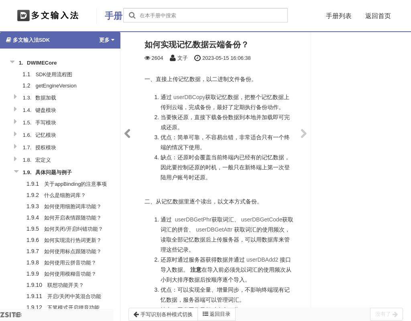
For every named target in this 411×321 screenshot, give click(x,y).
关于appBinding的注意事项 (75, 184)
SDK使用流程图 (54, 74)
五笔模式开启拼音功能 (73, 308)
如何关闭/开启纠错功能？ (73, 229)
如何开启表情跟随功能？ (73, 218)
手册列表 (339, 15)
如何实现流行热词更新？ (73, 240)
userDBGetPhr (193, 219)
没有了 (386, 314)
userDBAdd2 (262, 259)
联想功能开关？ (65, 285)
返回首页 (378, 15)
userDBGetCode (262, 219)
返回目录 (217, 314)
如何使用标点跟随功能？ (73, 251)
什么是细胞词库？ (65, 195)
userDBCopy (189, 97)
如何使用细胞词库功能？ (73, 206)
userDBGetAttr (214, 229)
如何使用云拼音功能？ (70, 263)
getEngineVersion (56, 86)
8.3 (11, 316)
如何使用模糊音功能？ (70, 274)
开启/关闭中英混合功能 (74, 296)
